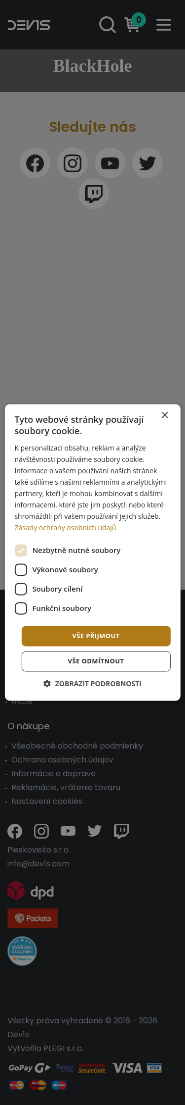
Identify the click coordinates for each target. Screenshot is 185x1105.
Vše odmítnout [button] (96, 661)
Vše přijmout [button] (95, 635)
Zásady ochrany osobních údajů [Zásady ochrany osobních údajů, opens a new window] (65, 528)
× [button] (164, 415)
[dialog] (92, 552)
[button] (92, 684)
